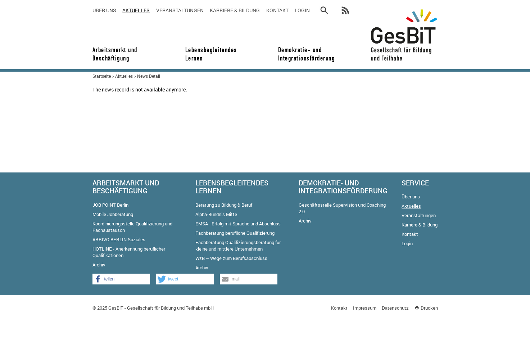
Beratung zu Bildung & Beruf (223, 205)
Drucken (429, 308)
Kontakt (277, 10)
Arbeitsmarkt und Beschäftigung (114, 54)
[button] (121, 279)
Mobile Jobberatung (112, 214)
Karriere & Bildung (235, 10)
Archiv (98, 264)
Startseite (101, 76)
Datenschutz (395, 308)
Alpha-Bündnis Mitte (216, 214)
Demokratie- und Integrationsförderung (304, 54)
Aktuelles (136, 10)
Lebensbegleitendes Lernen (211, 54)
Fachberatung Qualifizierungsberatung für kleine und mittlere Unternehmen (238, 245)
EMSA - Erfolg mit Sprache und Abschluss (238, 223)
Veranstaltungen (180, 10)
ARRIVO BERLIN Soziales (118, 239)
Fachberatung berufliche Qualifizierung (235, 233)
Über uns (104, 10)
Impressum (364, 308)
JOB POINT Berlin (110, 205)
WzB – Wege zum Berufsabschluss (231, 258)
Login (302, 10)
